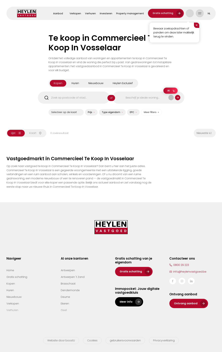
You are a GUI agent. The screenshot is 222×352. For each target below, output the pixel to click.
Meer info (126, 302)
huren (75, 85)
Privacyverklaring (164, 340)
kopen (58, 85)
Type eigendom (111, 113)
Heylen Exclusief (123, 85)
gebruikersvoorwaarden (125, 340)
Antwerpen (68, 270)
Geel (64, 310)
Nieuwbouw (14, 297)
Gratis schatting (163, 13)
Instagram (182, 281)
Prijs (90, 113)
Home (10, 270)
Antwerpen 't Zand (73, 277)
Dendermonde (70, 290)
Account (190, 13)
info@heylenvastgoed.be (189, 272)
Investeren (106, 13)
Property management (130, 13)
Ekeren (65, 303)
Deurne (65, 297)
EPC (132, 113)
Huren (10, 290)
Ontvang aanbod (185, 303)
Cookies (92, 340)
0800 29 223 (181, 265)
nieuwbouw (95, 85)
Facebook (172, 281)
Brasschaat (68, 284)
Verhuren (90, 13)
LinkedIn (191, 281)
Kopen (10, 284)
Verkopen (75, 13)
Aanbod (58, 13)
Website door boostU (61, 340)
